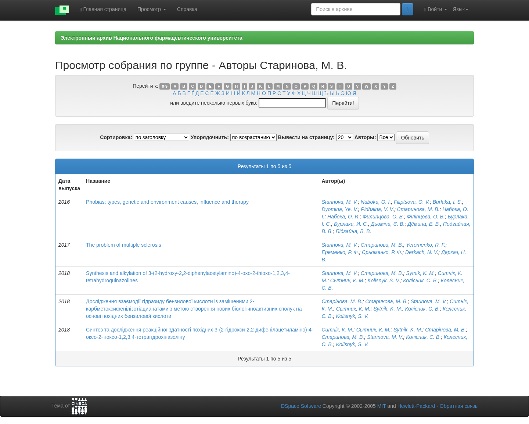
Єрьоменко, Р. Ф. (382, 252)
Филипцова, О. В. (383, 217)
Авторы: (365, 137)
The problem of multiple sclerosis (123, 245)
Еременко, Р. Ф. (340, 252)
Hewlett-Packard (416, 406)
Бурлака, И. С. (351, 224)
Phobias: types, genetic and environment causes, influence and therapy (167, 202)
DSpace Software (301, 406)
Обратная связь (459, 406)
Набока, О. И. (343, 217)
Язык (460, 9)
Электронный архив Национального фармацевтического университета (151, 38)
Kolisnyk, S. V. (383, 280)
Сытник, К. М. (347, 280)
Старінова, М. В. (341, 301)
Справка (187, 9)
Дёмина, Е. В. (423, 224)
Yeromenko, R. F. (425, 245)
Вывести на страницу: (306, 137)
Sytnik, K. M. (420, 273)
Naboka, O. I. (376, 202)
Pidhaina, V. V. (377, 209)
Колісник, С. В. (420, 280)
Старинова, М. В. (418, 209)
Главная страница (103, 9)
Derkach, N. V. (421, 252)
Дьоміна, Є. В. (388, 224)
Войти (435, 9)
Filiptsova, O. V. (412, 202)
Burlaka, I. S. (447, 202)
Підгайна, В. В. (353, 231)
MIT (381, 406)
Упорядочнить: (210, 137)
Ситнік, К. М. (337, 330)
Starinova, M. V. (339, 202)
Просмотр (151, 9)
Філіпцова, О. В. (426, 217)
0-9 (165, 86)
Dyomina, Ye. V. (339, 209)
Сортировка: (116, 137)
